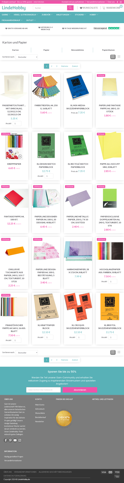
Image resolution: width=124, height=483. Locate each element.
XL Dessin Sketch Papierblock (46, 165)
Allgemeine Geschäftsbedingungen (55, 472)
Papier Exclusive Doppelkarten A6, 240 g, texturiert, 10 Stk (110, 221)
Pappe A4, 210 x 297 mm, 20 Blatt (110, 165)
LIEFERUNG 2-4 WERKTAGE (46, 28)
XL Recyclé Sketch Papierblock (78, 165)
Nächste (64, 66)
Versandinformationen (96, 2)
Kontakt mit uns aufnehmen (73, 2)
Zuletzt (75, 66)
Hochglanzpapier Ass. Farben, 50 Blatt (110, 271)
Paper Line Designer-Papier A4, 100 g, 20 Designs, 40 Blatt (46, 219)
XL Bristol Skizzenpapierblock (109, 326)
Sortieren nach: (8, 57)
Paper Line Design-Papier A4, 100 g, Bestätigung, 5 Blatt (46, 274)
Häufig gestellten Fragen (13, 457)
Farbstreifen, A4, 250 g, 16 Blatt (46, 107)
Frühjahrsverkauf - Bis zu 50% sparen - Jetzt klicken (23, 2)
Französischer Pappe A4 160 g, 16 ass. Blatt (14, 328)
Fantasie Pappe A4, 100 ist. (14, 218)
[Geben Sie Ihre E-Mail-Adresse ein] (43, 390)
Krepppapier (14, 164)
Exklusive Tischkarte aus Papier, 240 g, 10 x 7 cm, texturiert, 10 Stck (14, 275)
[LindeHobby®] (13, 7)
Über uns (111, 2)
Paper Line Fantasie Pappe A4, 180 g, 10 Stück (110, 108)
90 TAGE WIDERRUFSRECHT (75, 28)
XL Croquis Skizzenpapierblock (77, 326)
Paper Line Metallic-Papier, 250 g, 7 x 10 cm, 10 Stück (78, 219)
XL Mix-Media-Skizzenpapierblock (77, 107)
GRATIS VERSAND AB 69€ (18, 28)
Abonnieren (80, 389)
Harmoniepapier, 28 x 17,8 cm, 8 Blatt (78, 271)
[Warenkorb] (112, 7)
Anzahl (9, 123)
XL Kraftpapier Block (46, 326)
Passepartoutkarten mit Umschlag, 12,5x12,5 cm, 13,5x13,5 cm (14, 110)
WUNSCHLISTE (89, 7)
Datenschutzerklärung (15, 476)
